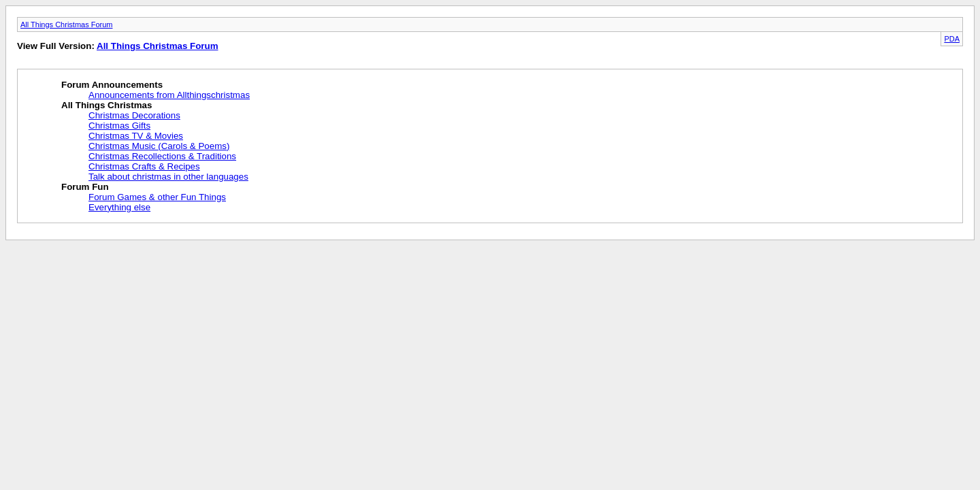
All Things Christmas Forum (66, 24)
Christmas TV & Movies (135, 136)
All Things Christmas (106, 105)
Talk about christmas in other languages (168, 177)
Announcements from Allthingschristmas (169, 95)
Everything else (119, 207)
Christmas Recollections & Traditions (162, 156)
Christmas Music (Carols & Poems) (158, 146)
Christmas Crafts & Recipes (144, 166)
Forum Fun (85, 187)
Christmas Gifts (119, 125)
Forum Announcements (112, 85)
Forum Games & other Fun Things (157, 197)
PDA (952, 39)
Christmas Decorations (134, 115)
